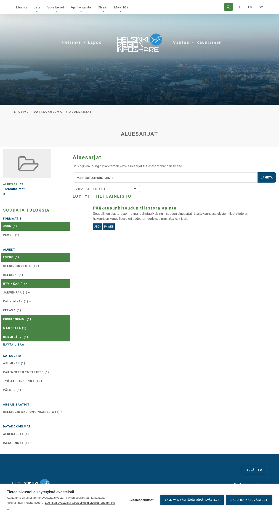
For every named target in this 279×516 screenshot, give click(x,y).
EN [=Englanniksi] (250, 7)
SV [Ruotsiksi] (261, 7)
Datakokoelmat (49, 111)
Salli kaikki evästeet (249, 500)
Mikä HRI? (121, 7)
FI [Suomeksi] (240, 7)
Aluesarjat (80, 111)
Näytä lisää (13, 344)
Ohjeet (102, 7)
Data (37, 7)
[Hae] (228, 7)
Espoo (95, 42)
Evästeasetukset (141, 500)
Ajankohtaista (81, 7)
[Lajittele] (106, 188)
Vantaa (181, 42)
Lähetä (266, 177)
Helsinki (71, 42)
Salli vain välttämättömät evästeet (192, 499)
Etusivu (21, 7)
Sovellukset (55, 7)
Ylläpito (254, 469)
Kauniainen (209, 42)
